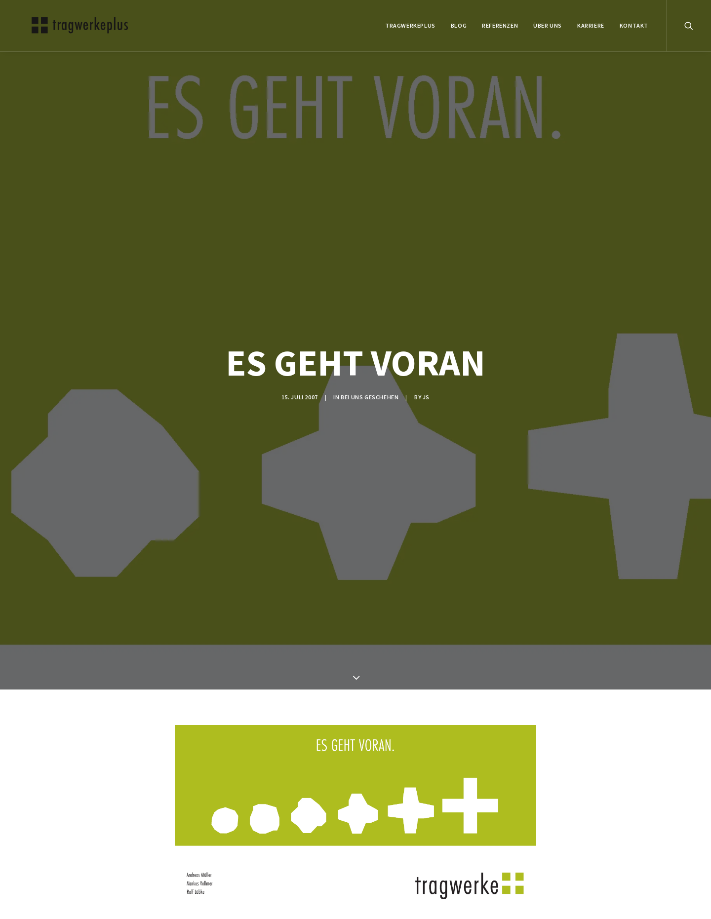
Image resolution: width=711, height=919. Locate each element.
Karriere (590, 25)
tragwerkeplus (410, 25)
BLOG (459, 25)
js (426, 388)
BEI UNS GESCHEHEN (369, 388)
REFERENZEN (500, 25)
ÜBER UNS (547, 25)
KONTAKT (634, 25)
